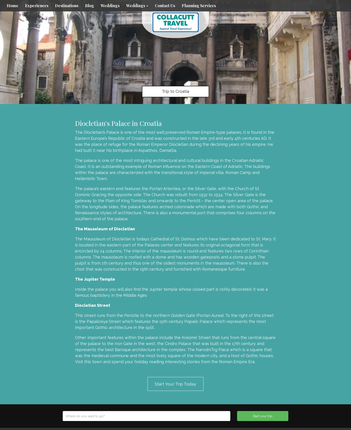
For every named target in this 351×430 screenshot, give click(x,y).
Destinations (66, 5)
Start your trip (262, 416)
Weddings (110, 5)
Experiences (36, 5)
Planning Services (199, 5)
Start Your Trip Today (175, 383)
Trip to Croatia (175, 91)
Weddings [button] (137, 5)
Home (12, 5)
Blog (89, 5)
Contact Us (165, 5)
